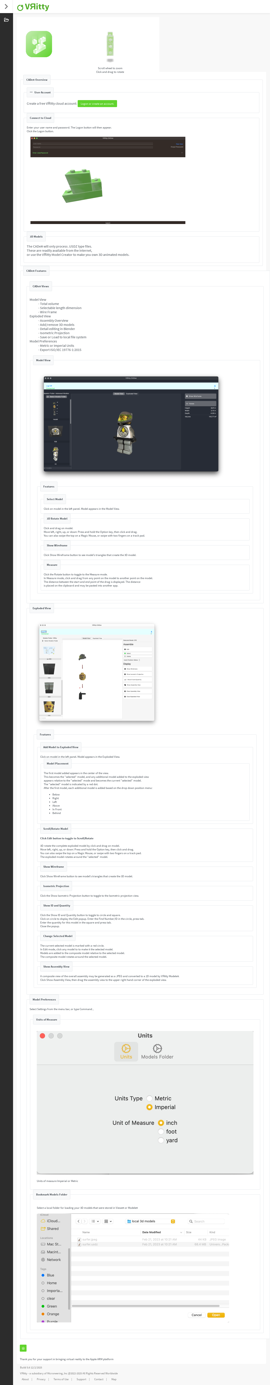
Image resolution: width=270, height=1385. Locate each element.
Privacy (41, 1379)
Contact (98, 1379)
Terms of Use (61, 1379)
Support (81, 1379)
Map (113, 1379)
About (25, 1379)
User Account (40, 92)
